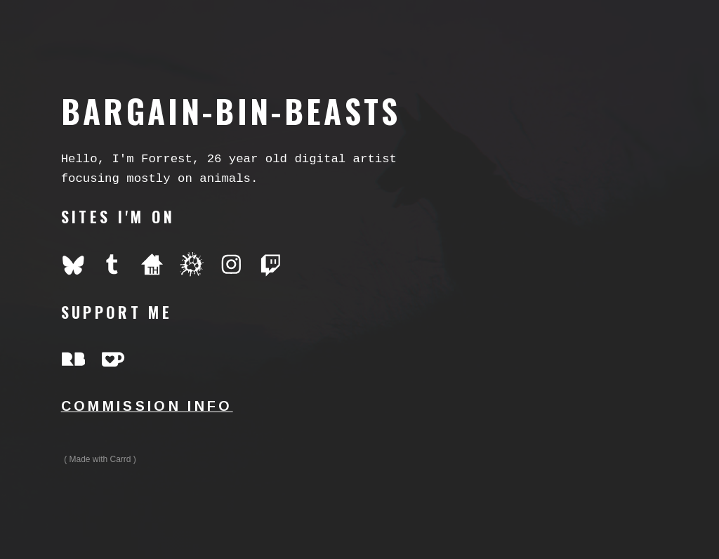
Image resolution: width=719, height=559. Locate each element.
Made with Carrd (100, 459)
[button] (73, 264)
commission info (147, 406)
